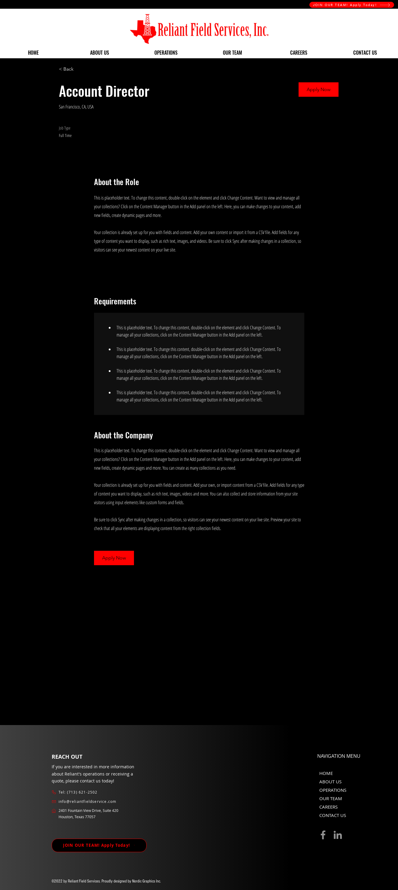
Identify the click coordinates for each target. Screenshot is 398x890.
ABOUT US (330, 782)
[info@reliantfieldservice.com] (91, 801)
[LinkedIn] (338, 835)
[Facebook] (323, 835)
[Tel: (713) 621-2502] (91, 792)
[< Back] (80, 69)
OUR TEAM (330, 798)
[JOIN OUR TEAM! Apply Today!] (351, 5)
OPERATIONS (332, 790)
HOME (326, 773)
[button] (319, 89)
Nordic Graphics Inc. (146, 881)
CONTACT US (332, 815)
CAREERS (328, 807)
